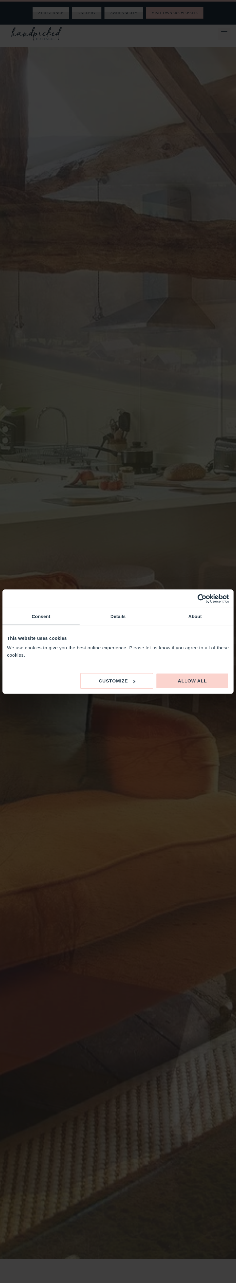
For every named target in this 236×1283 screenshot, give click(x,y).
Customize (117, 680)
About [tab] (195, 616)
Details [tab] (118, 616)
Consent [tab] (41, 616)
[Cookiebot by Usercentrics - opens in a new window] (202, 598)
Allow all (192, 680)
